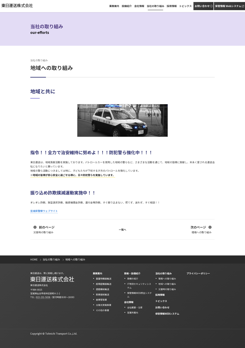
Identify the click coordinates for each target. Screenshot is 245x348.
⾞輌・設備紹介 (132, 273)
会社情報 (139, 6)
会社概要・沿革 (134, 307)
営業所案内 (132, 312)
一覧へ (122, 229)
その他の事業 (102, 310)
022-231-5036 (43, 297)
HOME (34, 259)
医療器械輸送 (102, 294)
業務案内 (114, 6)
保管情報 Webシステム (228, 6)
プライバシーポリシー (198, 273)
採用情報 (172, 6)
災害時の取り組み (44, 229)
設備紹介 (127, 6)
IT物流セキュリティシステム (139, 285)
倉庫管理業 (101, 299)
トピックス (185, 6)
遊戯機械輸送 (102, 289)
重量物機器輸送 (103, 278)
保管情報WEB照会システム (139, 294)
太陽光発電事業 (103, 304)
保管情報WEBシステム (167, 313)
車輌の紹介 (132, 278)
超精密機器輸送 (103, 283)
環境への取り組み (201, 229)
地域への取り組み (167, 283)
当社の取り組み (155, 6)
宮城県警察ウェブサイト (44, 211)
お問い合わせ (202, 6)
